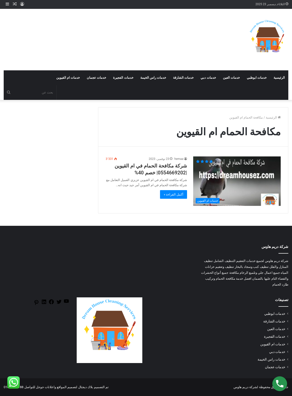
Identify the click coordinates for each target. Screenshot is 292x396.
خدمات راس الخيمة (153, 77)
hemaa (178, 159)
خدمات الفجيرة (123, 77)
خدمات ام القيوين (68, 77)
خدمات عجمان (96, 77)
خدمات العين (231, 77)
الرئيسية (279, 77)
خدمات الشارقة (183, 77)
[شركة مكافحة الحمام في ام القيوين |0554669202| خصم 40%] (237, 181)
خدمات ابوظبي (257, 77)
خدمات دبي (208, 77)
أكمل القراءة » (173, 194)
